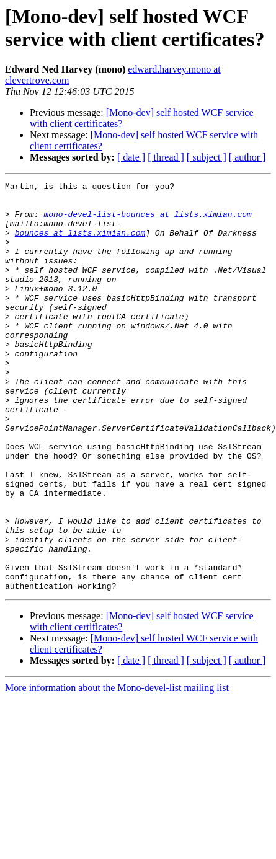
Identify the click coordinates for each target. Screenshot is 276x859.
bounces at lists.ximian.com (80, 243)
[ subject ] (206, 157)
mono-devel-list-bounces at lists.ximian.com (147, 221)
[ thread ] (166, 157)
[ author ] (247, 157)
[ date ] (131, 157)
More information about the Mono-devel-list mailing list (117, 769)
